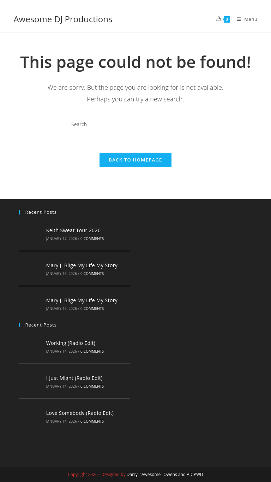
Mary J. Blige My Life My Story (82, 265)
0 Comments (92, 238)
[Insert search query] (135, 124)
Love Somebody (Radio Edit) (80, 413)
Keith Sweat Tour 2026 (73, 230)
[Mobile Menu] (244, 19)
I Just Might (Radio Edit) (74, 378)
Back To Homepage (135, 160)
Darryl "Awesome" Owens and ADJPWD (165, 474)
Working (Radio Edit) (71, 343)
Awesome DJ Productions (62, 19)
